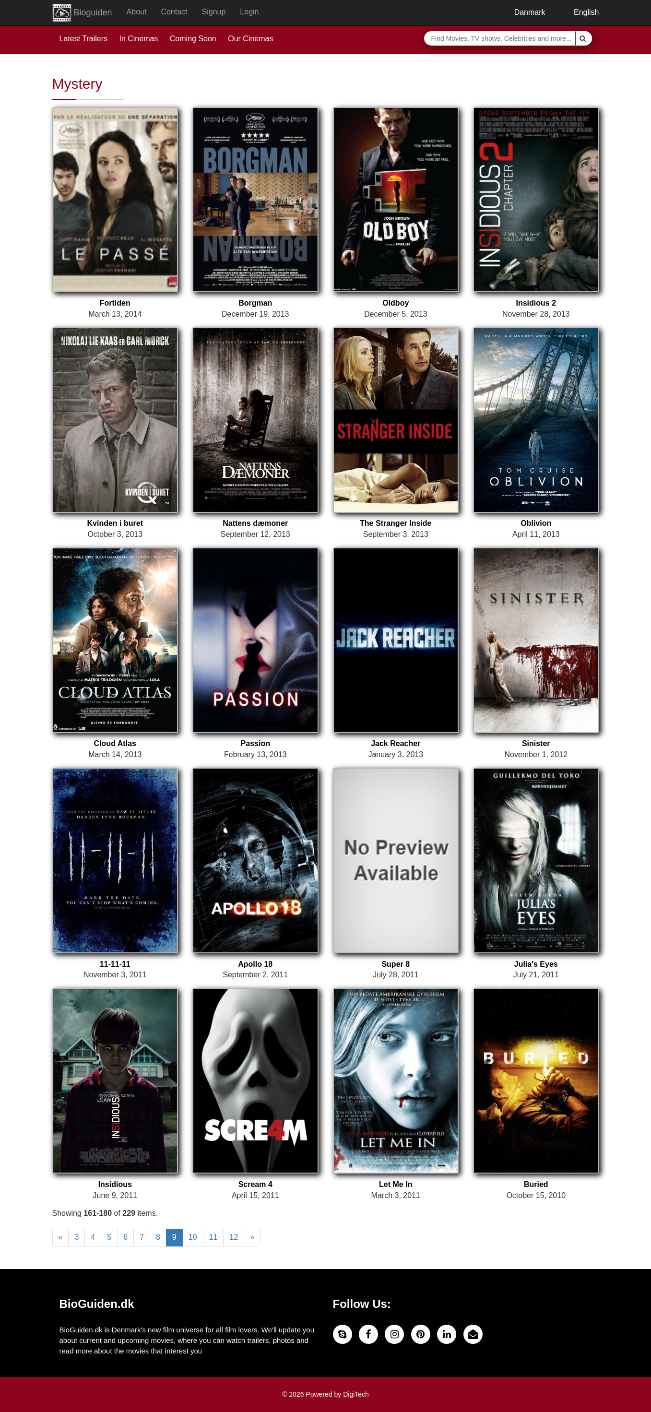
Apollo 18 (255, 964)
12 (233, 1237)
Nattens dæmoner (255, 523)
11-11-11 (115, 964)
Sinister (536, 743)
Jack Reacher (395, 743)
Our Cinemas (250, 39)
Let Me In (395, 1184)
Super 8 (395, 964)
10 (193, 1237)
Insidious (115, 1184)
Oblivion (536, 523)
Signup (214, 12)
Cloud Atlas (115, 743)
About (137, 12)
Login (249, 12)
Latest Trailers (83, 39)
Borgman (255, 303)
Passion (255, 743)
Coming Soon (193, 39)
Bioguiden (82, 13)
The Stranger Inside (395, 523)
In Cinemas (138, 39)
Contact (174, 12)
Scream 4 (255, 1184)
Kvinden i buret (115, 523)
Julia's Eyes (536, 964)
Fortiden (115, 303)
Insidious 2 (536, 303)
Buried (536, 1184)
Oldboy (395, 303)
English (579, 12)
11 (213, 1237)
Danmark (522, 12)
